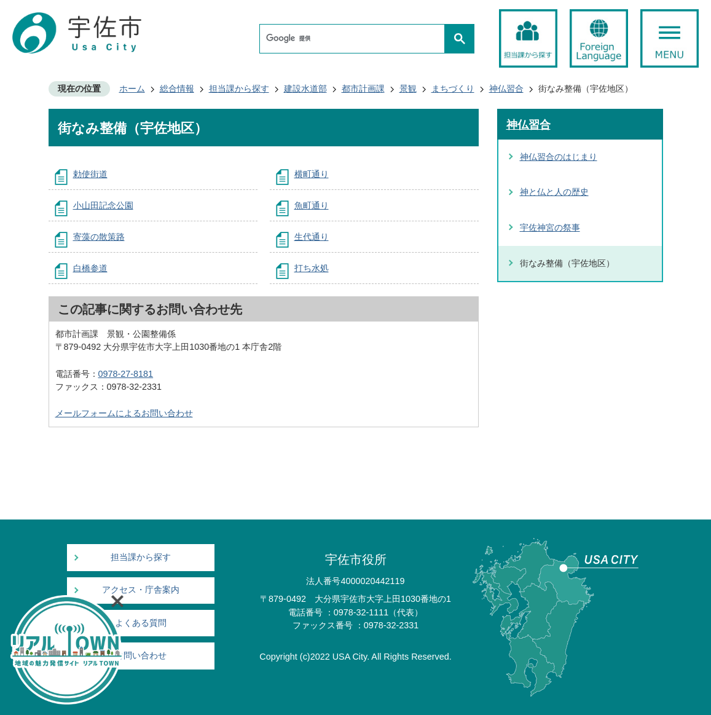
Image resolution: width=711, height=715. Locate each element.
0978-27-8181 (126, 374)
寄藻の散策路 (99, 237)
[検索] (355, 39)
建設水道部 (305, 88)
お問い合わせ (141, 655)
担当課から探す (239, 88)
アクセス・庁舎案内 (140, 590)
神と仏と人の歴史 (554, 192)
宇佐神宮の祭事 (550, 227)
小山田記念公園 (103, 205)
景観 (408, 88)
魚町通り (311, 205)
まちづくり (452, 88)
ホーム (132, 88)
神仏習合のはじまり (558, 157)
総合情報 (177, 88)
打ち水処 (311, 268)
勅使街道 (90, 174)
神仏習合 (506, 88)
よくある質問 (141, 623)
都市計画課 (363, 88)
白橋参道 (90, 268)
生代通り (311, 237)
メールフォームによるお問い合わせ (124, 413)
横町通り (311, 174)
